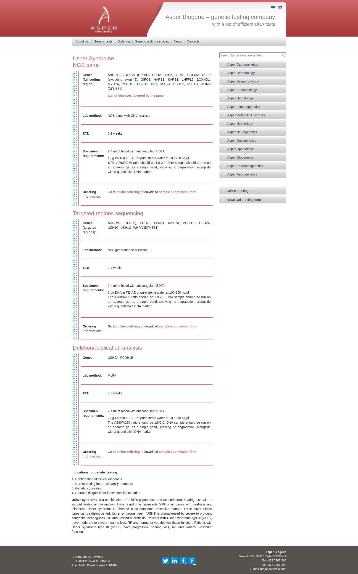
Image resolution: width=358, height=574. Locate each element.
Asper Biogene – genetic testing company (220, 16)
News (178, 41)
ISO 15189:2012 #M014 (87, 556)
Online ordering (238, 191)
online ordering (128, 192)
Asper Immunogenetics (243, 107)
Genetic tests (103, 41)
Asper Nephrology (240, 123)
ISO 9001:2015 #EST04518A (91, 561)
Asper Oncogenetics (241, 140)
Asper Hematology (240, 98)
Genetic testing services (152, 41)
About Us (82, 41)
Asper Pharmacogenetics (245, 166)
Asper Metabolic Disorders (246, 115)
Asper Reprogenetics (242, 174)
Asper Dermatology (241, 73)
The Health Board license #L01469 (94, 565)
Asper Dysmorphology (243, 81)
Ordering (123, 41)
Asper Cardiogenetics (242, 64)
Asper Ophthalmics (240, 149)
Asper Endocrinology (242, 90)
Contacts (193, 41)
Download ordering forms (244, 200)
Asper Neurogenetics (242, 132)
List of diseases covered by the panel (136, 95)
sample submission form (178, 192)
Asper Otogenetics (240, 157)
